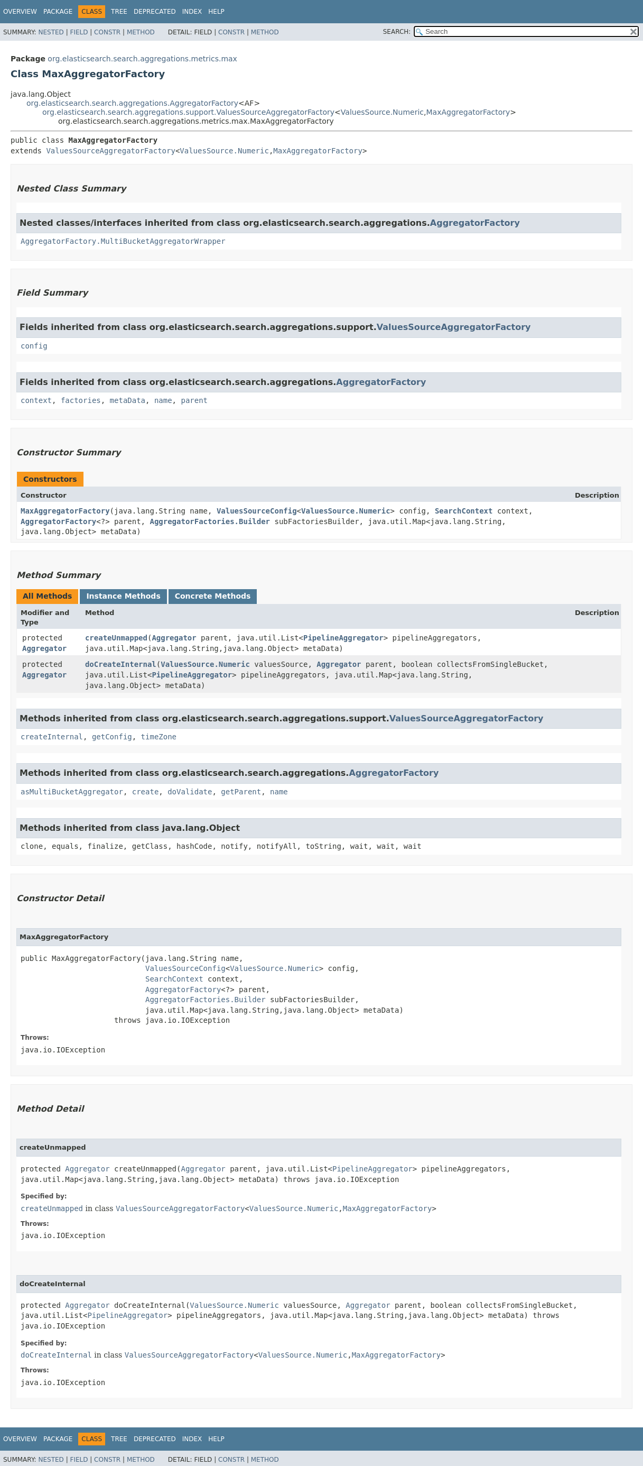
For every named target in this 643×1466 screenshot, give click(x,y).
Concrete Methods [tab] (213, 596)
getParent (241, 791)
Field (79, 32)
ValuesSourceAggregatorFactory (110, 150)
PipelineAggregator (343, 638)
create (145, 791)
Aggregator (44, 648)
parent (194, 400)
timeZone (158, 736)
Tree (119, 11)
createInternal (52, 736)
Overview (20, 11)
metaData (127, 400)
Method (141, 32)
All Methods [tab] (47, 596)
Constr (107, 32)
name (163, 400)
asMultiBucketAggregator (72, 791)
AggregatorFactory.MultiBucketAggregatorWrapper (123, 241)
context (36, 400)
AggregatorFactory (475, 223)
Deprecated (155, 11)
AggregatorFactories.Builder (210, 521)
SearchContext (464, 511)
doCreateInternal (120, 664)
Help (216, 11)
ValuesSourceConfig (257, 511)
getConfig (112, 736)
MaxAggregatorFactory (468, 112)
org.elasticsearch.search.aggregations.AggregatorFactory (132, 103)
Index (192, 11)
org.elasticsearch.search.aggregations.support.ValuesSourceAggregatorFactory (188, 112)
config (34, 346)
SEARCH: (397, 31)
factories (81, 400)
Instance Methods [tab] (123, 596)
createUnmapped (116, 638)
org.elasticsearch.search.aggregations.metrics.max (142, 58)
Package (57, 11)
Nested (50, 32)
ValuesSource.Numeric (382, 112)
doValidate (189, 791)
